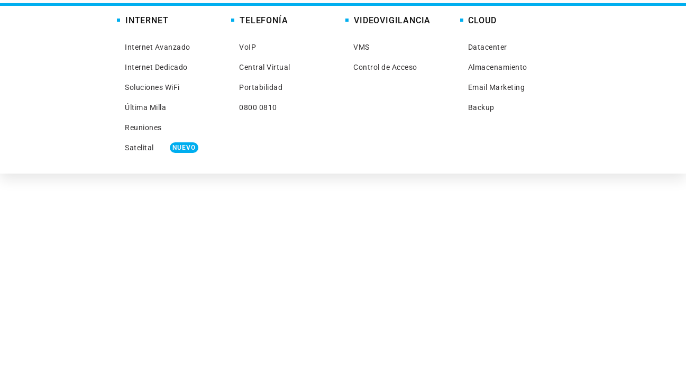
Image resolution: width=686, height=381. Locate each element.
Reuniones (143, 127)
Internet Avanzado (157, 47)
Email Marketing (496, 87)
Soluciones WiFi (152, 87)
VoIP (247, 47)
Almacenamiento (497, 67)
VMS (361, 47)
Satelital (161, 147)
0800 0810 (258, 107)
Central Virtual (264, 67)
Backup (481, 107)
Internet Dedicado (156, 67)
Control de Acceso (385, 67)
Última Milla (145, 107)
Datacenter (487, 47)
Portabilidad (260, 87)
